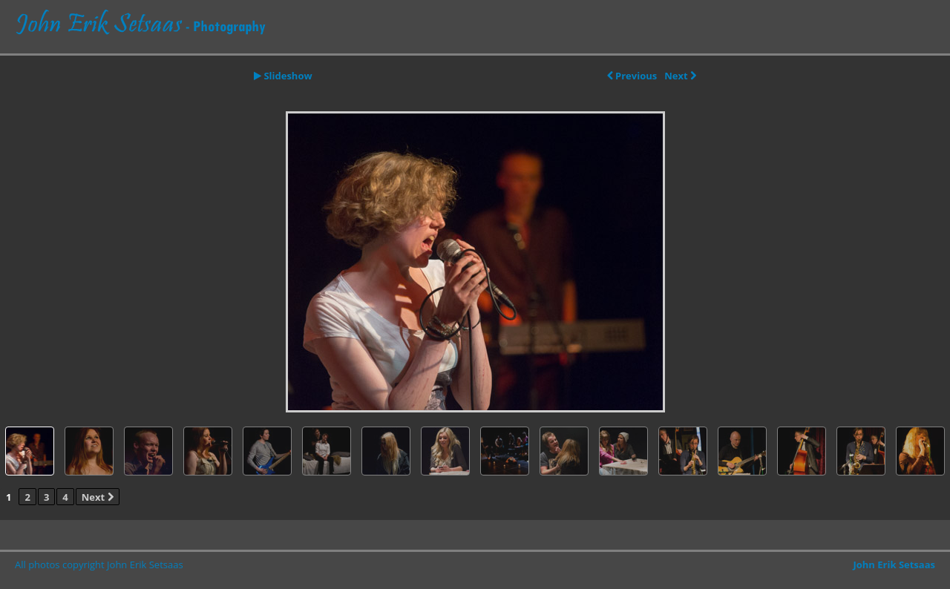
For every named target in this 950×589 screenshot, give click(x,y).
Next (680, 75)
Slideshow (283, 75)
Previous (632, 75)
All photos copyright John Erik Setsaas (99, 564)
